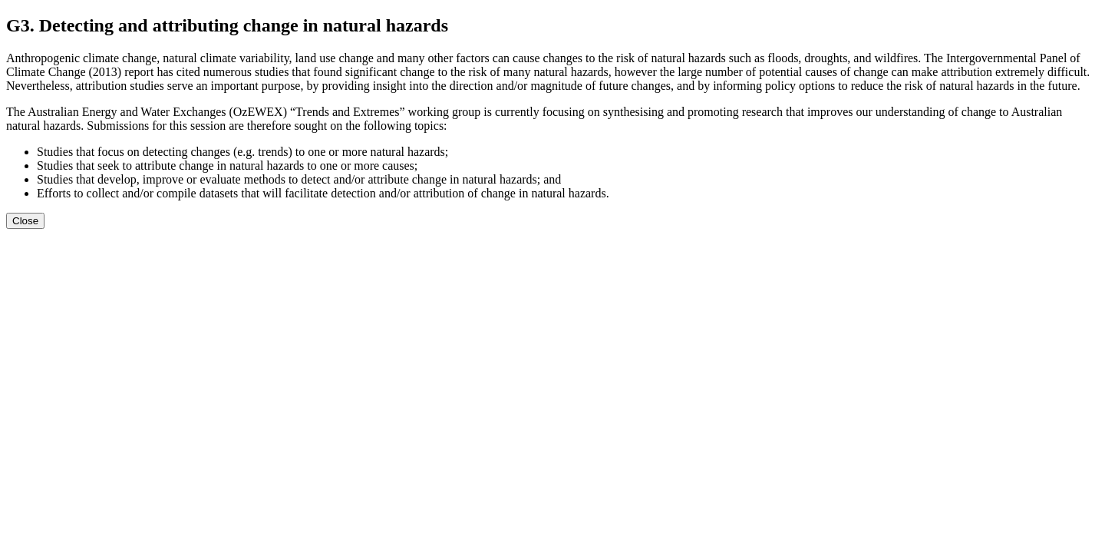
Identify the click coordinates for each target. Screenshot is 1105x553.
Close (25, 221)
